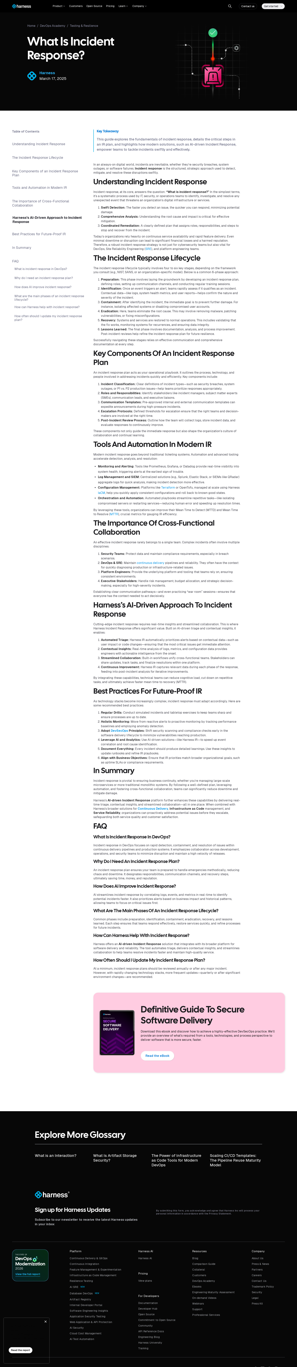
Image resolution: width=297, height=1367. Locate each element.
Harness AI (145, 1258)
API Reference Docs (151, 1331)
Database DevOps (81, 1293)
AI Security (77, 1327)
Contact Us (259, 1281)
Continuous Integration (84, 1264)
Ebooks (196, 1286)
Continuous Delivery (153, 808)
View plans (145, 1280)
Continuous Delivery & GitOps (88, 1258)
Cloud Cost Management (86, 1333)
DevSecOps (119, 730)
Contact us (248, 6)
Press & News (260, 1264)
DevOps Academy (203, 1281)
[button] (58, 6)
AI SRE (74, 1287)
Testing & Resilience (84, 26)
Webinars (198, 1303)
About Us (257, 1258)
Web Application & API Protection (91, 1322)
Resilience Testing (81, 1281)
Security (257, 1292)
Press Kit (257, 1303)
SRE (148, 249)
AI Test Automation (82, 1339)
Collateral (198, 1269)
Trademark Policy (263, 1286)
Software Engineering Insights (89, 1310)
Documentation (148, 1303)
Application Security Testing (87, 1316)
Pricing (110, 6)
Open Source (94, 6)
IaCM (101, 493)
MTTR (114, 514)
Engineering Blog (149, 1337)
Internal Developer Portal (86, 1305)
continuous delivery (150, 563)
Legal (255, 1298)
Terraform (168, 487)
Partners (257, 1269)
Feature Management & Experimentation (95, 1269)
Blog (195, 1258)
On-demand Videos (204, 1298)
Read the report (20, 1350)
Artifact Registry (80, 1299)
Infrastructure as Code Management (93, 1275)
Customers (76, 6)
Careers (257, 1275)
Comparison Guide (203, 1264)
